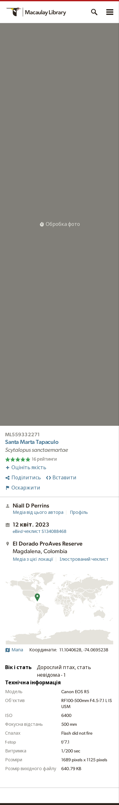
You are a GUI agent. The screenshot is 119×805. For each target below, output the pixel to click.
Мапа (14, 650)
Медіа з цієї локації (33, 559)
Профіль (79, 512)
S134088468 (39, 531)
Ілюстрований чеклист (84, 559)
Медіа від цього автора (38, 512)
